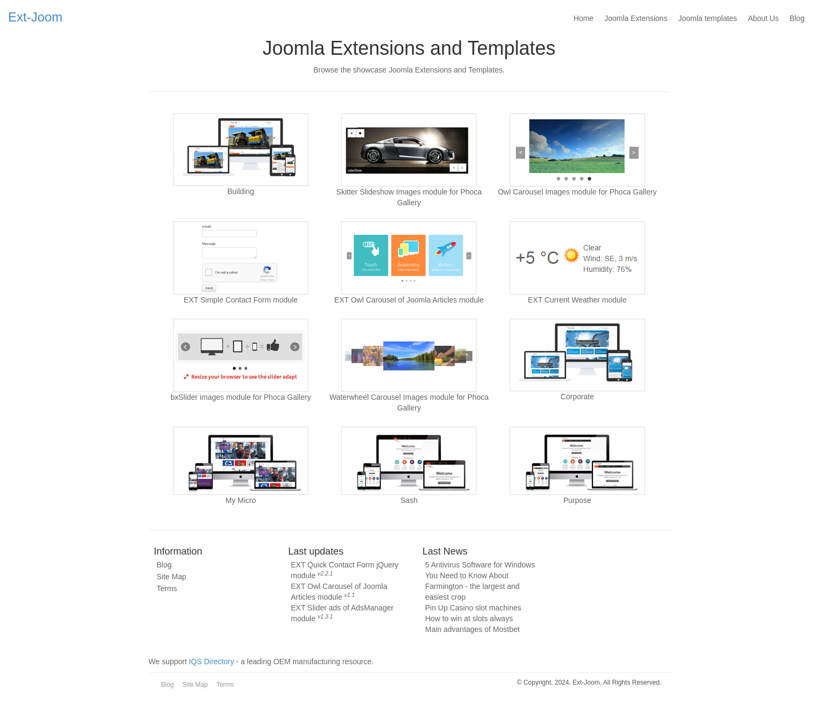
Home (583, 18)
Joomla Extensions (636, 18)
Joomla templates (707, 18)
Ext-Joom (35, 17)
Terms (167, 588)
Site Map (171, 576)
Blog (797, 18)
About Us (763, 18)
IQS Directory (211, 661)
